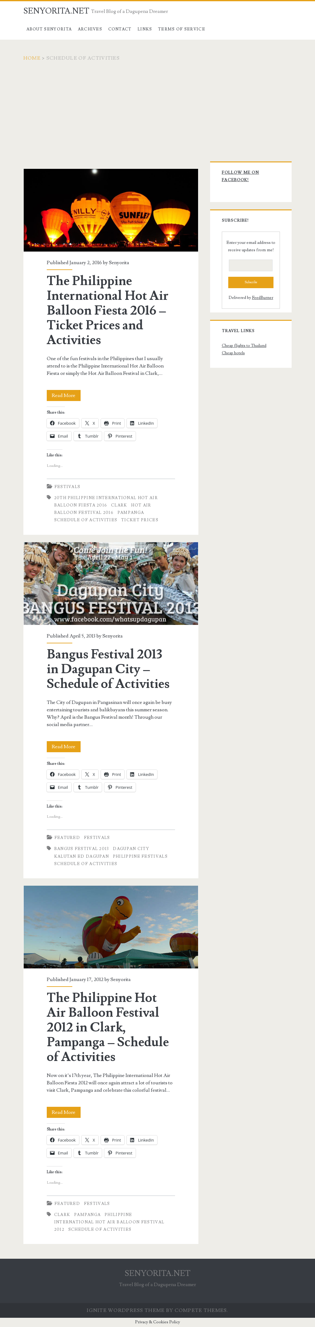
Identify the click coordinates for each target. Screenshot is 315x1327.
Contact (120, 29)
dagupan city (131, 848)
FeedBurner (262, 297)
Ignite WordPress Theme (126, 1310)
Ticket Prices (139, 520)
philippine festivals (140, 856)
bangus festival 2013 (81, 848)
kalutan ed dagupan (81, 856)
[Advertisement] (157, 108)
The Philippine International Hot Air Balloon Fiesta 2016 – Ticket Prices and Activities (111, 210)
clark (119, 505)
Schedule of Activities (86, 520)
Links (145, 29)
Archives (90, 29)
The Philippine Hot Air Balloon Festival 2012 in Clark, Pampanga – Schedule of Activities (111, 927)
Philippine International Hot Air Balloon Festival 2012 (109, 1222)
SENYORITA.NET (56, 11)
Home (32, 58)
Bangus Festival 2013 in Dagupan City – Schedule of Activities (111, 583)
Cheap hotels (233, 353)
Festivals (67, 486)
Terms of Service (181, 29)
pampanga (131, 512)
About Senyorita (49, 29)
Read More (66, 395)
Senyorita (119, 263)
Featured (67, 837)
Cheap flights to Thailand (244, 345)
